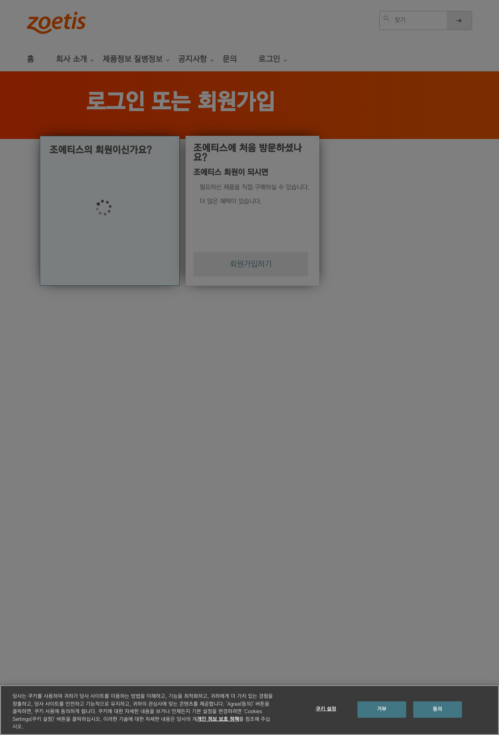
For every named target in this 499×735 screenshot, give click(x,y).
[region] (249, 710)
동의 (437, 709)
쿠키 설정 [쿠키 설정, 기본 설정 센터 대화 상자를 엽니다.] (326, 709)
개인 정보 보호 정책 (218, 719)
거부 (381, 709)
